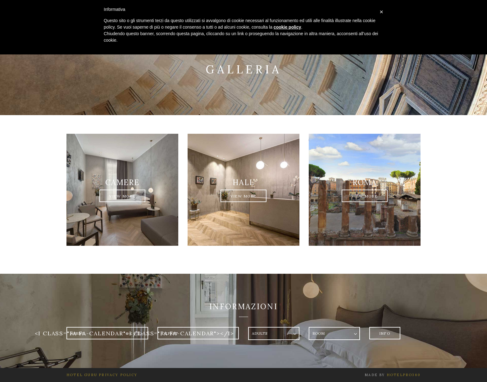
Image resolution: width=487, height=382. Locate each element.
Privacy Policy (117, 375)
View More (122, 196)
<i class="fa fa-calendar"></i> (89, 333)
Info (384, 333)
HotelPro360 (404, 375)
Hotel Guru (81, 375)
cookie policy (287, 27)
